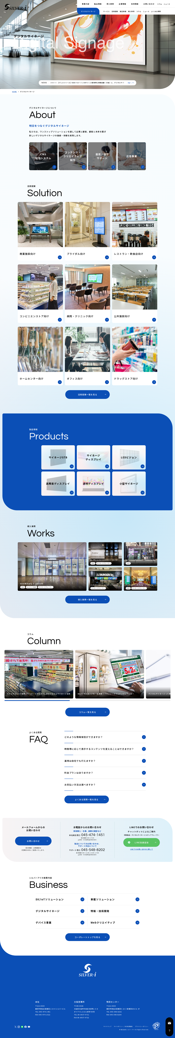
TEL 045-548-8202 (114, 1012)
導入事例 (110, 4)
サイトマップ (107, 1026)
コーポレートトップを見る (87, 937)
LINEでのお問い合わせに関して (141, 849)
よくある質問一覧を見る (86, 799)
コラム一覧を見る (87, 712)
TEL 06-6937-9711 (81, 1015)
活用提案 (115, 11)
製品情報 (98, 4)
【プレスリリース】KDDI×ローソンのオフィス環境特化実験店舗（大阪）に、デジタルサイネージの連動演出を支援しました (91, 84)
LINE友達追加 (142, 842)
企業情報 (122, 4)
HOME (14, 92)
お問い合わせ (149, 4)
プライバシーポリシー (141, 1026)
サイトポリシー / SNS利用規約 (123, 1026)
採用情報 (135, 4)
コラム (159, 4)
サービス (106, 11)
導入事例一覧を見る (87, 599)
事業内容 (85, 4)
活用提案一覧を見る (87, 394)
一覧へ (129, 83)
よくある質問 (156, 11)
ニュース (167, 4)
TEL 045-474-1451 (42, 1012)
